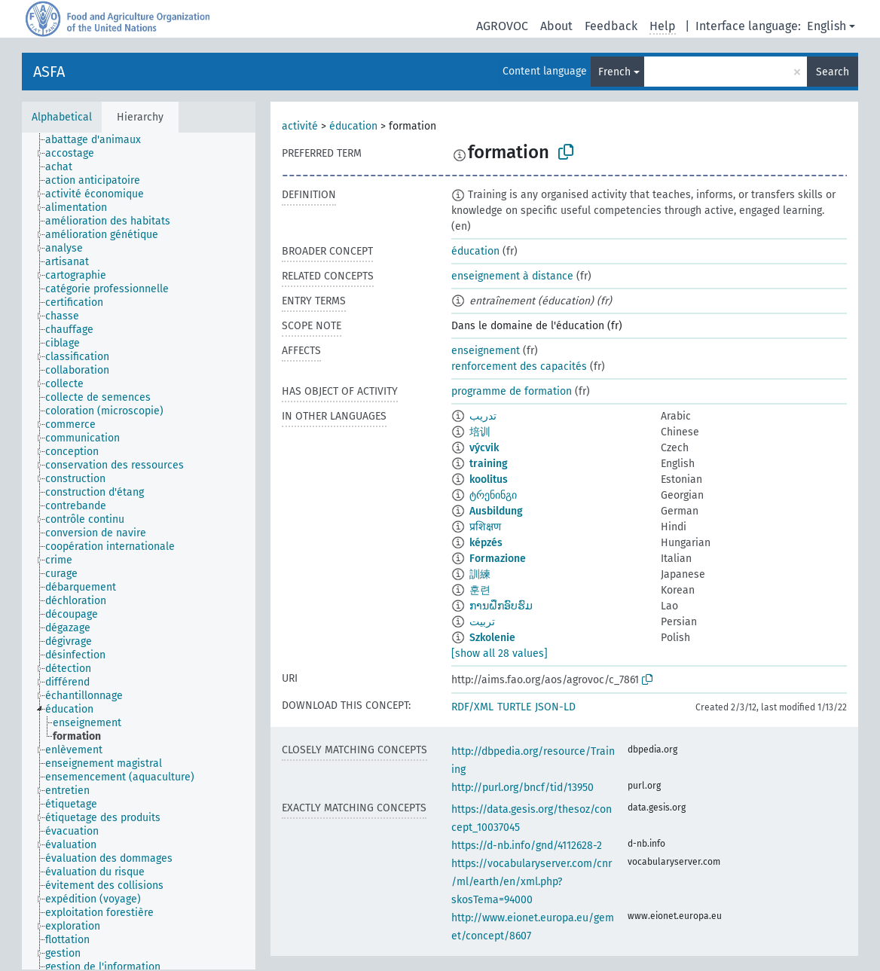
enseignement (485, 350)
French (614, 72)
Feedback (611, 26)
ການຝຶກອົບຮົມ (501, 606)
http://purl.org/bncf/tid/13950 (522, 787)
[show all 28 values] (499, 653)
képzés (486, 542)
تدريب (483, 416)
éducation (353, 126)
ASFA (49, 72)
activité (300, 126)
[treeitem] (99, 140)
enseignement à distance (512, 276)
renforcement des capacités (519, 366)
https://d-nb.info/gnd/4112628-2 (526, 845)
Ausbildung (496, 511)
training (488, 463)
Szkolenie (492, 637)
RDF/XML (472, 707)
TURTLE (514, 707)
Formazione (497, 558)
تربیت (482, 621)
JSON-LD (555, 707)
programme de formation (511, 391)
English (826, 26)
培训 (479, 432)
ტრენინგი (493, 495)
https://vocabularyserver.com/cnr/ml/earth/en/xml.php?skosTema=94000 (531, 881)
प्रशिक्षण (485, 527)
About (556, 26)
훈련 (479, 590)
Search (832, 72)
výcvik (484, 447)
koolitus (488, 479)
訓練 (479, 574)
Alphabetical (62, 117)
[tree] (138, 551)
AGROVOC (502, 26)
